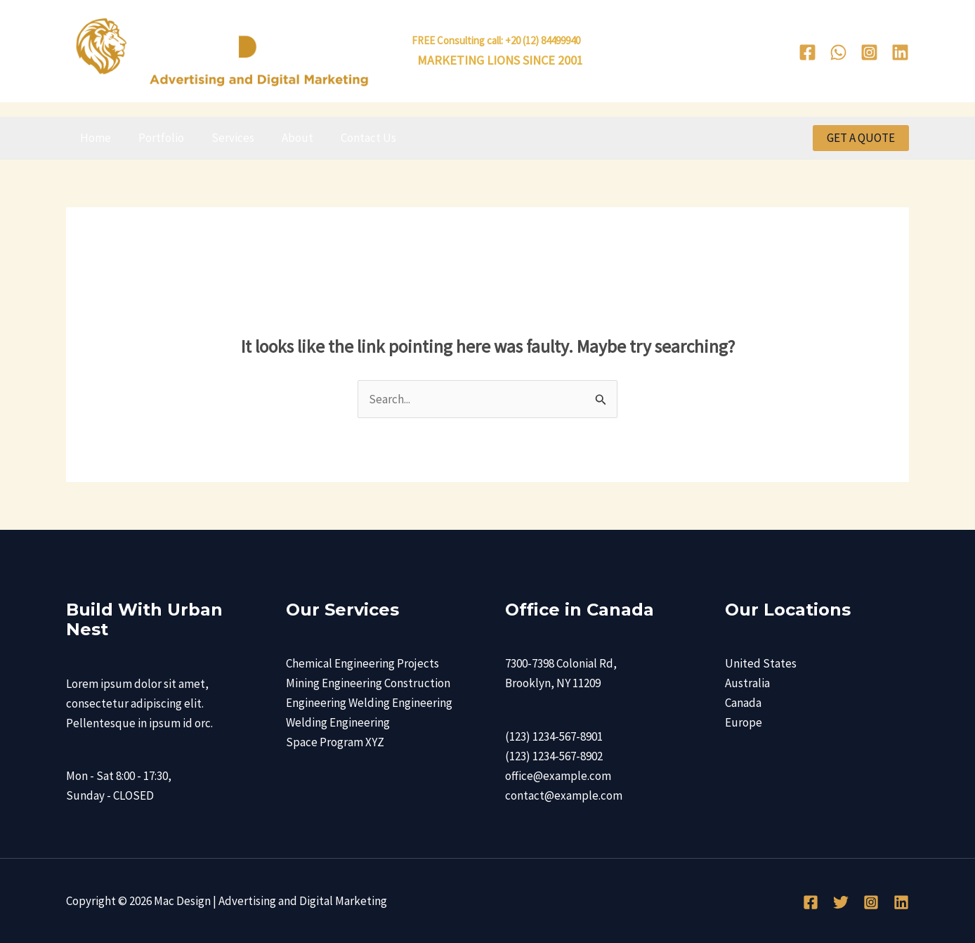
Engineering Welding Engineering (369, 702)
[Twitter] (841, 902)
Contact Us (352, 137)
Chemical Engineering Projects (362, 663)
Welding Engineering (338, 722)
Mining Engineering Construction (368, 683)
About (285, 137)
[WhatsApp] (838, 52)
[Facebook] (807, 52)
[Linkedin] (900, 52)
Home (93, 137)
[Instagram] (869, 52)
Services (223, 137)
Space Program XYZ (335, 742)
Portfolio (155, 137)
